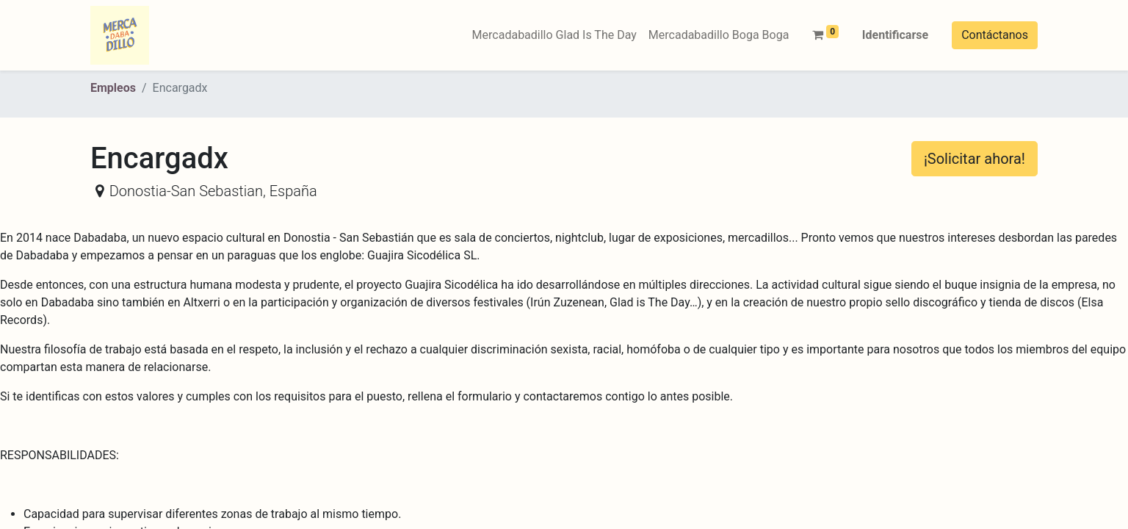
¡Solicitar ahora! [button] (974, 159)
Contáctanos (994, 35)
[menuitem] (554, 35)
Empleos (113, 88)
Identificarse (895, 35)
